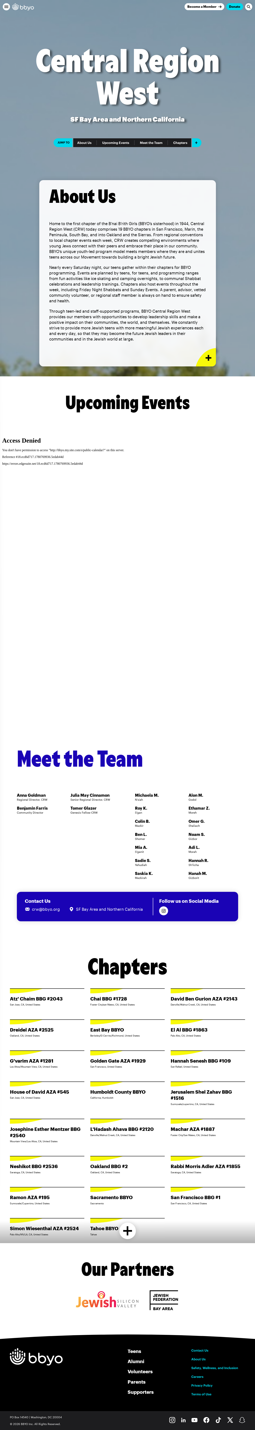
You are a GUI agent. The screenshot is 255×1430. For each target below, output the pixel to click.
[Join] (204, 6)
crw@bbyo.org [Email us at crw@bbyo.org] (46, 909)
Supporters (141, 1392)
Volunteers (140, 1371)
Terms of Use (201, 1394)
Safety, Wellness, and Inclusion (214, 1368)
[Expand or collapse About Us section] (206, 357)
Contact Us (199, 1350)
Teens (134, 1351)
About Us (84, 143)
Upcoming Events (115, 143)
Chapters (180, 143)
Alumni (136, 1361)
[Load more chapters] (127, 1231)
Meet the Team (151, 143)
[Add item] (196, 142)
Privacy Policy (202, 1385)
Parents (136, 1382)
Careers (197, 1377)
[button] (6, 6)
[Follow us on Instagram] (163, 910)
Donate (234, 6)
